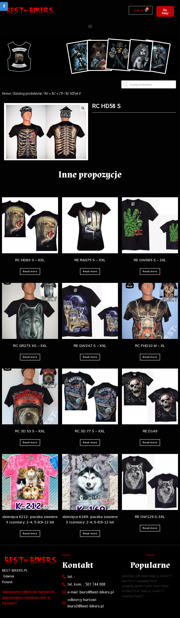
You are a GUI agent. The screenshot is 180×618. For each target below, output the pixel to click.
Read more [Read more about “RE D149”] (150, 442)
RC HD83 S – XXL (30, 260)
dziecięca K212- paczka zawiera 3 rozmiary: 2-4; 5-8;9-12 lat (29, 519)
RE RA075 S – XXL (90, 260)
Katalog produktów (27, 93)
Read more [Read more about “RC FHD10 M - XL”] (150, 357)
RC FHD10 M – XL (150, 345)
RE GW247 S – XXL (90, 345)
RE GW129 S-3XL (150, 516)
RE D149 (150, 431)
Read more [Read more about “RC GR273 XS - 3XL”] (30, 357)
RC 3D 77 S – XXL (90, 431)
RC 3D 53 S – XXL (30, 431)
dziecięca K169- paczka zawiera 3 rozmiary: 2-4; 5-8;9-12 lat (90, 519)
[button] (165, 11)
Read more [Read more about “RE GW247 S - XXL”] (90, 357)
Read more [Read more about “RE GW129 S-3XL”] (150, 528)
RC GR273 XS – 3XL (30, 345)
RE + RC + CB (53, 93)
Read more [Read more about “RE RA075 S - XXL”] (90, 271)
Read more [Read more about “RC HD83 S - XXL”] (30, 271)
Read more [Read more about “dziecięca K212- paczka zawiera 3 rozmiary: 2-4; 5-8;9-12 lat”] (30, 533)
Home (6, 93)
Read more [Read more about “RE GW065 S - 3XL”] (150, 271)
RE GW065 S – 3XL (150, 260)
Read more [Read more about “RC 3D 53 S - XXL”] (30, 442)
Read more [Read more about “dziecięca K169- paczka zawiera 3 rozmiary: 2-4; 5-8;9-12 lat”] (90, 533)
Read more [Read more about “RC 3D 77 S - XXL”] (90, 442)
